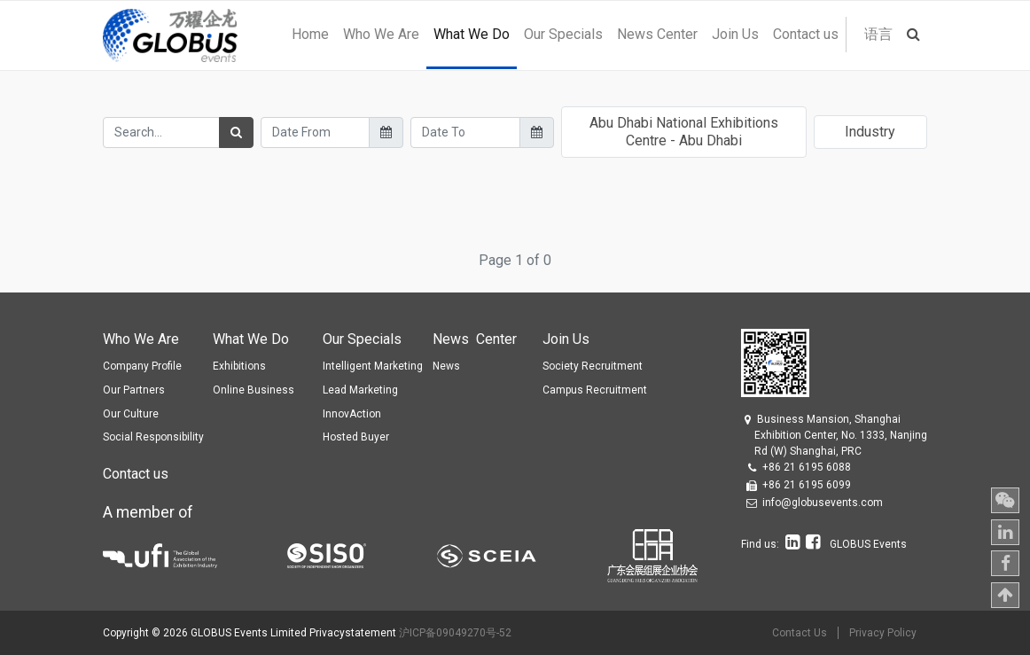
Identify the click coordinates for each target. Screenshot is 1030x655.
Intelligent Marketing (373, 366)
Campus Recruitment (594, 390)
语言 (878, 34)
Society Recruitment (592, 366)
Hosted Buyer (356, 437)
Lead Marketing (360, 390)
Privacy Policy (883, 633)
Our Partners (134, 390)
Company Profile (142, 366)
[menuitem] (310, 34)
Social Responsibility (153, 437)
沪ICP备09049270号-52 (455, 633)
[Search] (236, 132)
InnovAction (352, 414)
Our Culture (131, 414)
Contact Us (799, 633)
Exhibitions (239, 366)
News (446, 366)
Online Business (253, 390)
